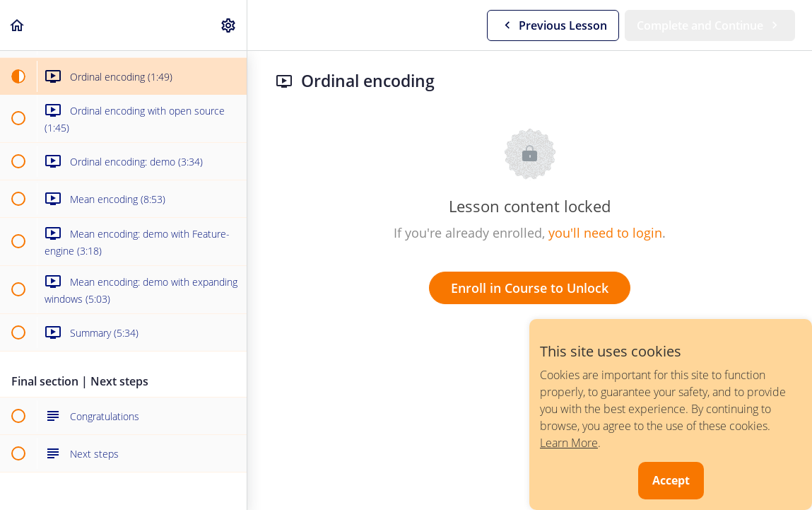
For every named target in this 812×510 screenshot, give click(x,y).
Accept (671, 480)
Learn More (569, 443)
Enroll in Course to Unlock (529, 287)
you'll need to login (605, 232)
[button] (17, 25)
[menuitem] (229, 25)
